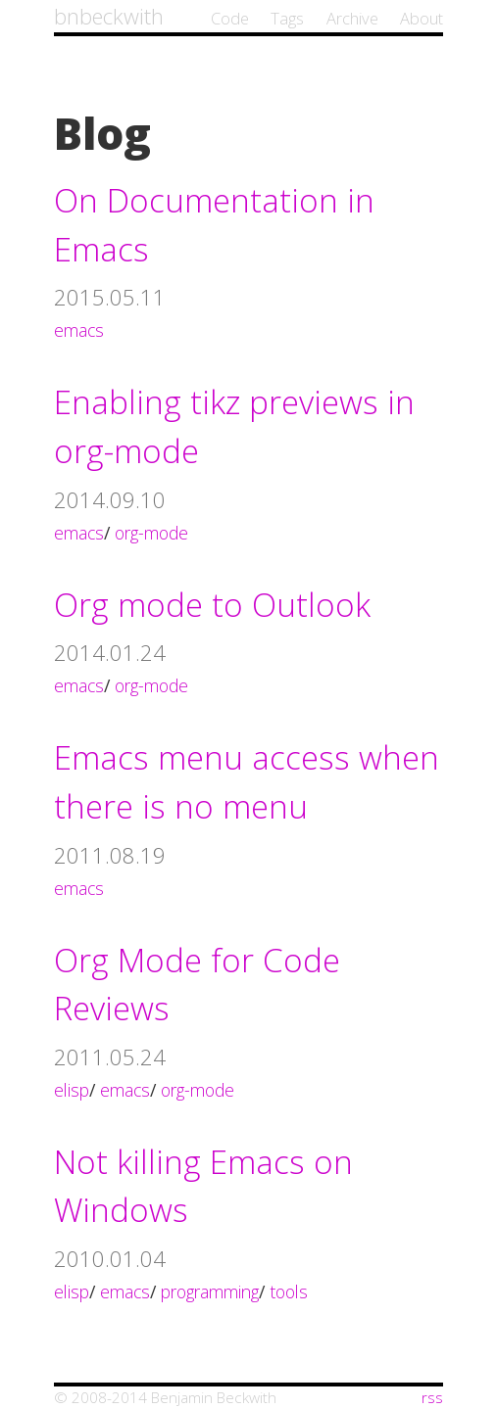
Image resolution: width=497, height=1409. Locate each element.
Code (230, 18)
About (421, 18)
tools (289, 1291)
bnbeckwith (109, 15)
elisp (71, 1090)
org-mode (151, 532)
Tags (287, 18)
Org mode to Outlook (212, 605)
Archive (352, 18)
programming (210, 1291)
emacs (79, 330)
